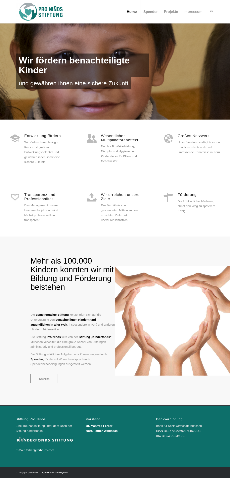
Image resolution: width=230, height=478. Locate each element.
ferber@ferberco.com (40, 450)
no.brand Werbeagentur (56, 472)
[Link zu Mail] (211, 12)
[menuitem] (132, 11)
